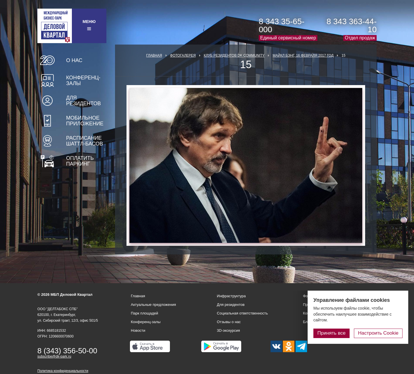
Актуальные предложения (153, 304)
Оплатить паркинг (80, 161)
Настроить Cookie (378, 333)
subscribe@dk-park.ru (54, 356)
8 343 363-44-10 (352, 25)
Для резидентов (83, 100)
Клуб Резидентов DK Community (234, 55)
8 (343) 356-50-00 (67, 351)
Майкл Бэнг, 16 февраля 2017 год (303, 55)
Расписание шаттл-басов (84, 141)
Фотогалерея (183, 55)
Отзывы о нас (229, 322)
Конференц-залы (83, 80)
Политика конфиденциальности (62, 371)
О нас (74, 60)
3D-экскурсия (228, 330)
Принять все (331, 333)
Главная (154, 55)
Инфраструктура (231, 296)
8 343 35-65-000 (281, 25)
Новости (138, 330)
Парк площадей (144, 313)
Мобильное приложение (84, 120)
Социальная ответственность (242, 313)
